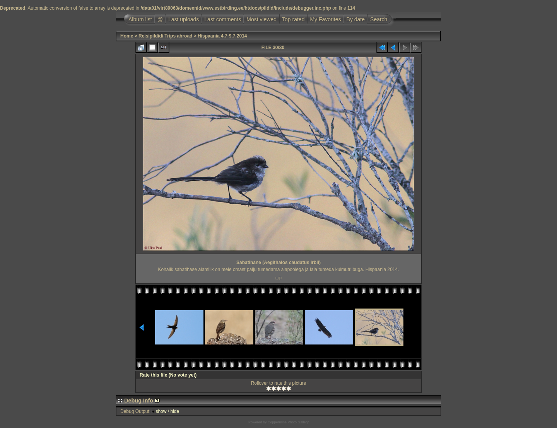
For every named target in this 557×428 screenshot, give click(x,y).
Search (378, 19)
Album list (140, 19)
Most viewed (261, 19)
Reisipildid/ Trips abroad (165, 36)
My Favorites (325, 19)
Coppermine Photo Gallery (288, 422)
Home (126, 36)
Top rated (293, 19)
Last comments (222, 19)
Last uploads (183, 19)
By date (356, 19)
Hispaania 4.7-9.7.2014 (222, 36)
